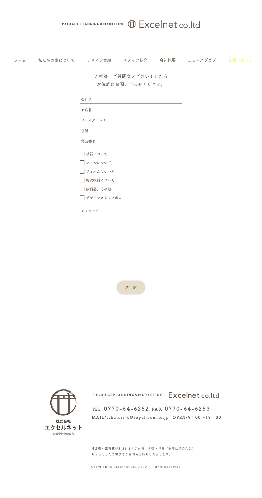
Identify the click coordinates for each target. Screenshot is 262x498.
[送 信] (131, 287)
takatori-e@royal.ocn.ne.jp (137, 417)
